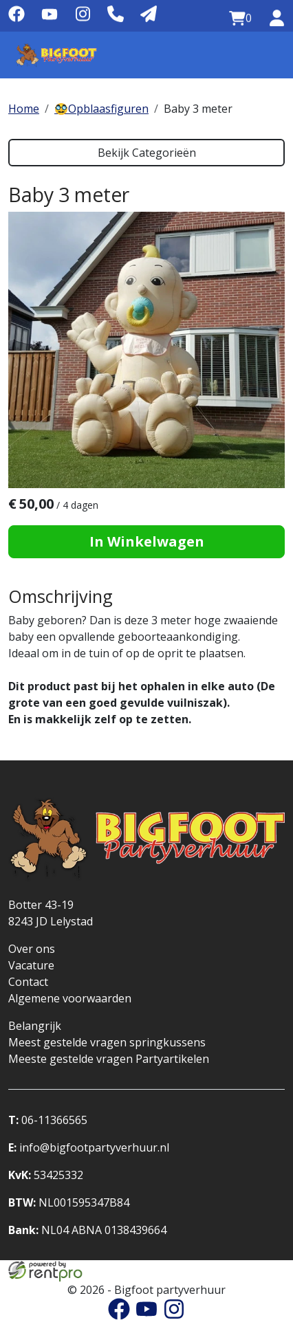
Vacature (31, 965)
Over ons (31, 948)
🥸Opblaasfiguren (101, 108)
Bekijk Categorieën (147, 152)
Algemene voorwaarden (69, 998)
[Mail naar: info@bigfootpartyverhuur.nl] (148, 14)
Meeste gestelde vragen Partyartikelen (108, 1058)
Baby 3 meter (198, 108)
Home (23, 108)
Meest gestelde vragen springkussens (107, 1042)
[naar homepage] (56, 55)
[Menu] (268, 55)
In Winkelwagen (146, 541)
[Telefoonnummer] (115, 14)
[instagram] (82, 18)
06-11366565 (47, 1120)
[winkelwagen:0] (240, 18)
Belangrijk (34, 1025)
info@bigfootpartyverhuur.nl (88, 1147)
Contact (28, 981)
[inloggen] (276, 18)
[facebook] (16, 18)
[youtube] (49, 18)
